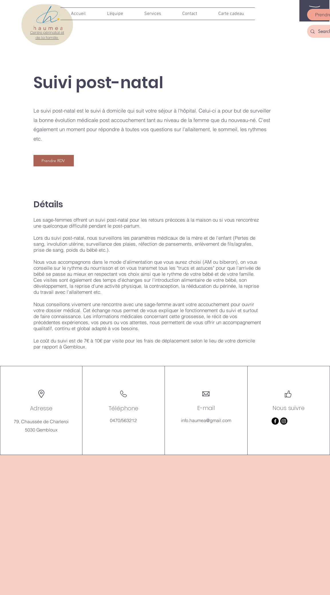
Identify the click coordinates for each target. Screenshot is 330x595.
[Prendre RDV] (53, 160)
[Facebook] (275, 421)
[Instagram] (283, 421)
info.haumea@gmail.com (206, 420)
